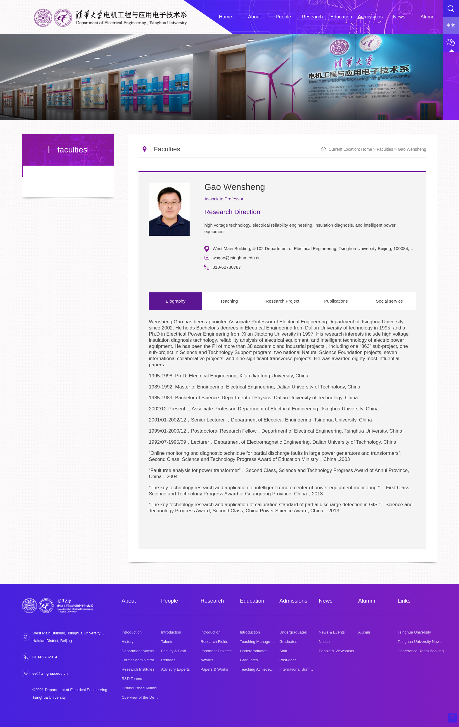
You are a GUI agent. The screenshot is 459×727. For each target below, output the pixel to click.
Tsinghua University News (419, 641)
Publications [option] (335, 301)
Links (404, 601)
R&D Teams (132, 678)
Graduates (249, 660)
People (169, 601)
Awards (206, 660)
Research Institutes (138, 669)
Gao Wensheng (412, 149)
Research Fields (214, 641)
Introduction (132, 632)
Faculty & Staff (173, 651)
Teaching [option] (229, 301)
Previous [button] (152, 431)
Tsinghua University (414, 632)
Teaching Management (259, 641)
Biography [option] (176, 301)
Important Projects (215, 651)
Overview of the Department (145, 697)
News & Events (332, 632)
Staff (283, 651)
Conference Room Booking (421, 651)
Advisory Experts (175, 669)
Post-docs (287, 660)
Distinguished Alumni (139, 688)
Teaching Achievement (259, 669)
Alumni (366, 601)
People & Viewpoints (336, 651)
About (129, 601)
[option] (282, 429)
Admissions (293, 601)
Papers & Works (214, 669)
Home (366, 149)
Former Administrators (140, 660)
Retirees (168, 660)
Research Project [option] (282, 301)
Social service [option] (388, 301)
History (128, 641)
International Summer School (304, 669)
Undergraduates (253, 651)
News (325, 601)
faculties (385, 149)
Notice (324, 641)
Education (252, 601)
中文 (450, 25)
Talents (167, 641)
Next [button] (413, 431)
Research (212, 601)
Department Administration (144, 651)
